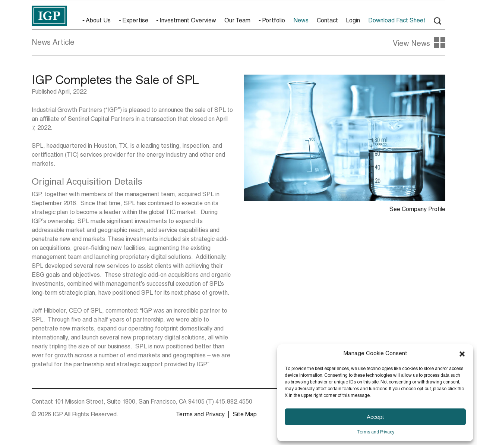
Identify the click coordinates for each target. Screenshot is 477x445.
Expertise (135, 21)
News (301, 21)
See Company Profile (417, 210)
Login (353, 21)
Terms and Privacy (375, 432)
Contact (327, 21)
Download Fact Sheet (397, 21)
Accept (375, 417)
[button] (462, 354)
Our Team (237, 21)
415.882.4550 (233, 402)
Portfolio (273, 21)
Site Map (245, 415)
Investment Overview (187, 21)
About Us (98, 21)
